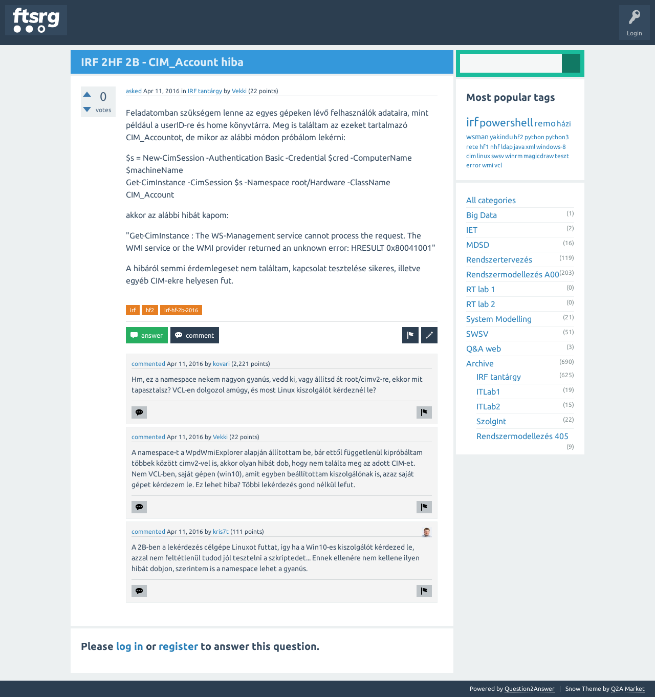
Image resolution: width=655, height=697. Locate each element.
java (519, 146)
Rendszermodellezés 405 (522, 436)
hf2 (150, 310)
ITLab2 (488, 406)
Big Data (481, 215)
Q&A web (483, 348)
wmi (487, 165)
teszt (562, 156)
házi (564, 123)
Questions (88, 28)
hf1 (484, 146)
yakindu (501, 136)
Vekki (239, 91)
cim (471, 156)
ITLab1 (488, 391)
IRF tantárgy (205, 91)
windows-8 (551, 146)
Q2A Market (628, 688)
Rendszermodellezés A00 (512, 274)
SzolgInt (491, 421)
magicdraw (538, 156)
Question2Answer (530, 688)
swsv (497, 156)
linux (483, 156)
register (178, 646)
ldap (507, 146)
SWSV (477, 333)
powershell (506, 122)
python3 (557, 137)
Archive (480, 363)
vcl (498, 165)
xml (530, 146)
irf (133, 310)
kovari (221, 363)
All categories (491, 200)
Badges (234, 28)
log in (129, 646)
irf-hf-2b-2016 (181, 310)
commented (148, 363)
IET (471, 229)
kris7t (221, 531)
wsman (477, 137)
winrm (513, 156)
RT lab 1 (480, 289)
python (534, 137)
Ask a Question (302, 28)
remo (545, 123)
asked (134, 91)
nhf (495, 146)
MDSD (477, 244)
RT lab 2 (480, 304)
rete (472, 146)
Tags (171, 28)
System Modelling (499, 318)
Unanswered (132, 28)
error (473, 165)
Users (203, 28)
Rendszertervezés (499, 259)
